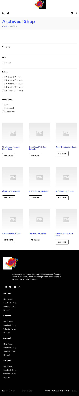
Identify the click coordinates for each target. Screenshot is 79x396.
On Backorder (10, 111)
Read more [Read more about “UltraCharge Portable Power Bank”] (8, 155)
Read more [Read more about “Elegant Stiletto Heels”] (8, 198)
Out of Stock (10, 108)
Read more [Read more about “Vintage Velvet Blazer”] (8, 240)
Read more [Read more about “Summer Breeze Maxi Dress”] (61, 242)
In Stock (8, 105)
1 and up (20, 90)
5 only (19, 77)
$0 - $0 (8, 63)
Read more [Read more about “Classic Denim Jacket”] (35, 240)
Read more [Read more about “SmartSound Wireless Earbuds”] (35, 155)
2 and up (20, 87)
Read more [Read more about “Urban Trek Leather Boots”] (61, 153)
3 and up (20, 84)
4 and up (20, 80)
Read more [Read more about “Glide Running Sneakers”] (35, 198)
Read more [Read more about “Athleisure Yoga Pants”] (61, 198)
